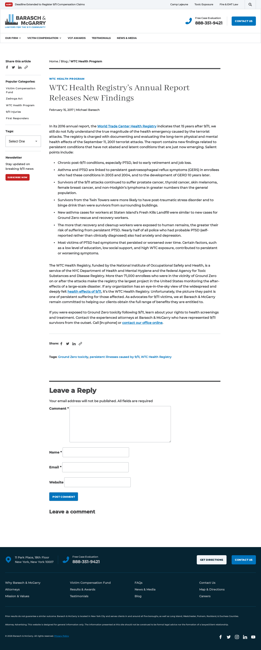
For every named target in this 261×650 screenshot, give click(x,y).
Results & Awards (82, 589)
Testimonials (101, 38)
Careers (204, 596)
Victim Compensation (42, 38)
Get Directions (211, 559)
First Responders (17, 118)
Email (55, 467)
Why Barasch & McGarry (22, 583)
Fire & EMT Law (229, 4)
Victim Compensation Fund (20, 90)
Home (53, 61)
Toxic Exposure (204, 4)
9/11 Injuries (13, 111)
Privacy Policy (61, 636)
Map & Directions (212, 589)
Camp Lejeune (179, 4)
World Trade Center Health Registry (126, 126)
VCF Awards (77, 38)
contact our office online (142, 323)
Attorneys (12, 589)
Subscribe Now (18, 177)
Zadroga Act (14, 98)
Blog (64, 61)
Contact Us (244, 21)
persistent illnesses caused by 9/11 (114, 356)
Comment (59, 409)
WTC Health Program (67, 78)
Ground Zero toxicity (73, 356)
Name (55, 452)
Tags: (9, 131)
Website (56, 482)
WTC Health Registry (156, 356)
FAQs (138, 583)
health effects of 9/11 (84, 292)
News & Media (127, 38)
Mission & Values (17, 596)
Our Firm (11, 38)
